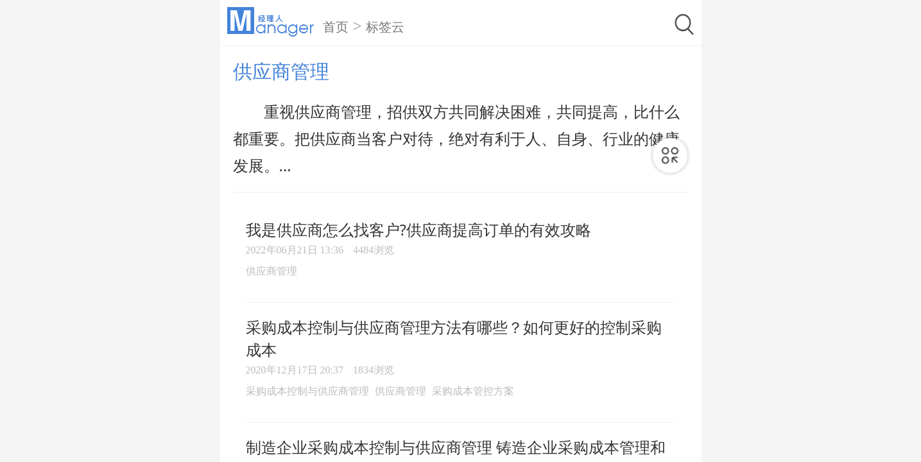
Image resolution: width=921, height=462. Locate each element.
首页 (336, 27)
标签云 (385, 27)
